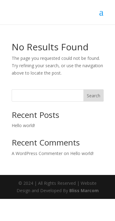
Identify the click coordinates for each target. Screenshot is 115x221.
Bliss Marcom (84, 190)
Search (93, 96)
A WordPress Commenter (37, 153)
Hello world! (23, 125)
